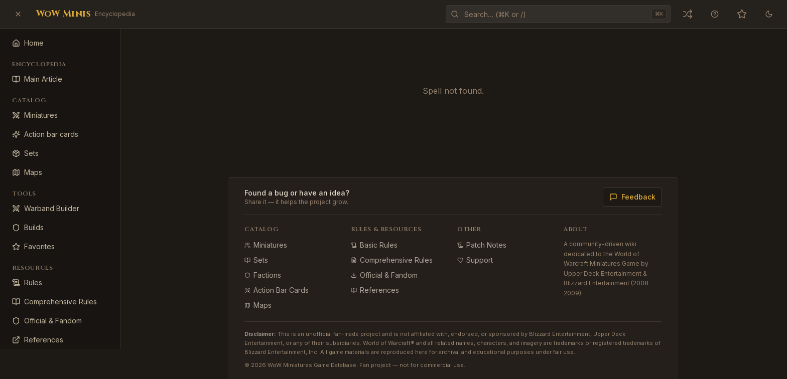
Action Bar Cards (277, 290)
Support (475, 260)
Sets (257, 260)
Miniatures (266, 245)
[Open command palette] (558, 14)
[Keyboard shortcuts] (715, 14)
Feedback (633, 197)
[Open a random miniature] (688, 14)
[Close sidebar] (18, 14)
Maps (258, 305)
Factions (263, 275)
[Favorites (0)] (742, 14)
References (375, 290)
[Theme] (769, 14)
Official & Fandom (384, 275)
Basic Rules (374, 245)
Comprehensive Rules (392, 260)
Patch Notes (482, 245)
